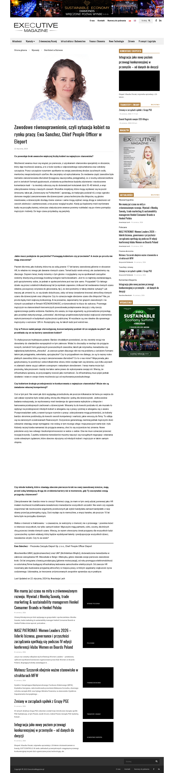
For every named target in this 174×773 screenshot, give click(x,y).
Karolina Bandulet (125, 295)
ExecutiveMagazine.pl (36, 769)
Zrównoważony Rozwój (48, 41)
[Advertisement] (64, 235)
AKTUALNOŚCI (126, 195)
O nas (92, 21)
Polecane (90, 643)
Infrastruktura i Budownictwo (73, 41)
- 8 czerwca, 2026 (137, 222)
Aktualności (17, 41)
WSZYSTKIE (155, 104)
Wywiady (30, 41)
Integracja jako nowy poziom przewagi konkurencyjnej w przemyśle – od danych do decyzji (44, 730)
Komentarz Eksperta (94, 737)
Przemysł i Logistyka (147, 41)
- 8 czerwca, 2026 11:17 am (128, 114)
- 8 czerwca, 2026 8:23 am (128, 123)
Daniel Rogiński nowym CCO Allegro (133, 119)
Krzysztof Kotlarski (126, 262)
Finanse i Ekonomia (97, 41)
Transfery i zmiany (94, 714)
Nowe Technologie (116, 41)
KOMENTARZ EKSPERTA (130, 51)
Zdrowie (131, 41)
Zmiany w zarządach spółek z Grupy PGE (41, 701)
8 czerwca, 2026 (20, 613)
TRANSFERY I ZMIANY (129, 104)
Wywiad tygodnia (93, 603)
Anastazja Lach (58, 578)
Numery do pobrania (117, 21)
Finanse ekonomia (94, 683)
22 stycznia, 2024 (21, 149)
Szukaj (146, 21)
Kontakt (101, 21)
